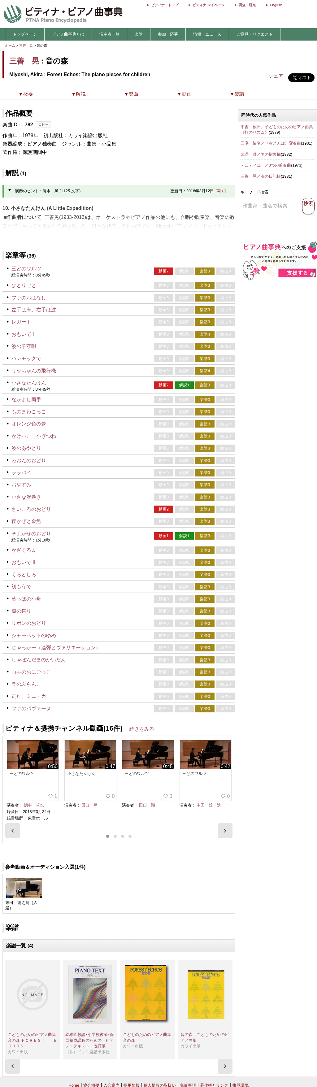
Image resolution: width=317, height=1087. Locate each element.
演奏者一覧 (109, 34)
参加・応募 (168, 34)
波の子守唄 (23, 346)
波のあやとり (26, 448)
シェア (275, 76)
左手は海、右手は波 (33, 309)
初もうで (21, 586)
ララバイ (21, 472)
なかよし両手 (26, 399)
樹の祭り (21, 611)
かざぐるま (23, 550)
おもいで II (23, 562)
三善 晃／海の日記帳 (261, 176)
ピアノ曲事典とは (68, 34)
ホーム (10, 45)
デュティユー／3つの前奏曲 (266, 165)
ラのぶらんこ (26, 684)
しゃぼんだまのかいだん (38, 659)
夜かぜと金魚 (26, 521)
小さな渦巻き (26, 497)
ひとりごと (23, 285)
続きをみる (141, 729)
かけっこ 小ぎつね (33, 436)
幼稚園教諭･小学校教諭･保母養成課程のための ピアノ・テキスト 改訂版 (89, 1040)
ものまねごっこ (28, 411)
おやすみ (21, 484)
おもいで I (22, 334)
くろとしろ (23, 574)
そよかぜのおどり (31, 533)
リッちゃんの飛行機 (33, 370)
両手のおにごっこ (31, 672)
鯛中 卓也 (34, 805)
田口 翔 (89, 805)
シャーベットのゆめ (33, 635)
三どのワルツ (26, 268)
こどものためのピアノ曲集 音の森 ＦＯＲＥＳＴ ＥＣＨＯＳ (34, 1040)
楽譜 (139, 34)
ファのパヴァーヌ (31, 708)
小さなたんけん (28, 382)
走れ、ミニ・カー (31, 696)
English (276, 5)
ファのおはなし (28, 297)
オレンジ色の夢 (28, 423)
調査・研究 (247, 5)
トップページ (25, 34)
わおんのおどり (28, 460)
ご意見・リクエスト (255, 34)
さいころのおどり (31, 509)
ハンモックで (26, 358)
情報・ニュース (207, 34)
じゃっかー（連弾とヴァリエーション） (56, 647)
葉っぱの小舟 (26, 599)
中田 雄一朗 (209, 805)
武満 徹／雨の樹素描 (261, 154)
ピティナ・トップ (164, 5)
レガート (21, 321)
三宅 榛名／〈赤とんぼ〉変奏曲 (271, 143)
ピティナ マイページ (208, 5)
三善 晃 (26, 45)
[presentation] (12, 830)
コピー (43, 124)
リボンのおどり (28, 623)
